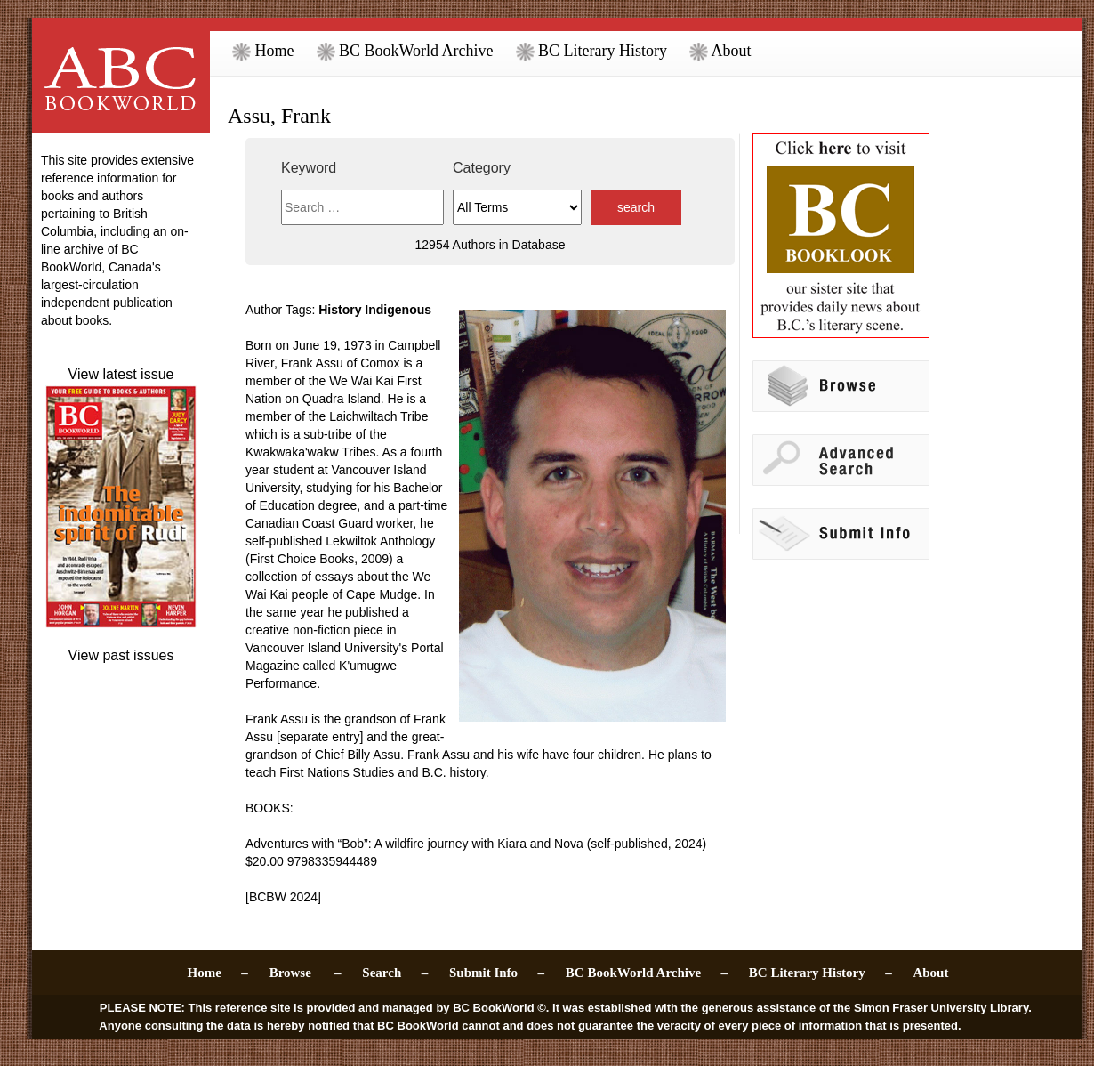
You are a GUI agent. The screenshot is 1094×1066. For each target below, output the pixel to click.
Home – (218, 972)
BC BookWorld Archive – (647, 972)
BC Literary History (591, 51)
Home (263, 51)
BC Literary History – (820, 972)
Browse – (305, 972)
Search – (395, 972)
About (720, 51)
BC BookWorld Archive (405, 51)
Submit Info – (496, 972)
